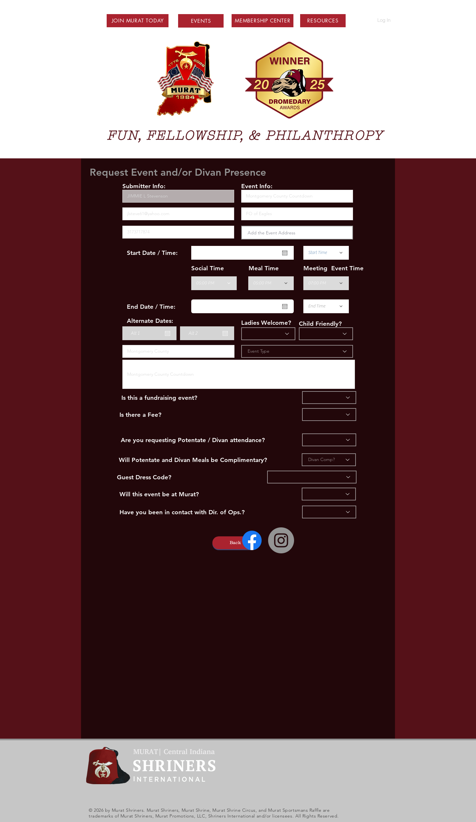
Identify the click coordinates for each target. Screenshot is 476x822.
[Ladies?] (268, 333)
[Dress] (312, 477)
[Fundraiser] (329, 397)
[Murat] (329, 494)
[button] (138, 20)
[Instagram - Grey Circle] (281, 540)
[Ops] (329, 512)
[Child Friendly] (326, 333)
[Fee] (329, 414)
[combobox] (297, 232)
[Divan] (329, 439)
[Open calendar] (284, 253)
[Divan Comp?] (329, 459)
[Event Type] (297, 351)
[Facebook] (252, 540)
